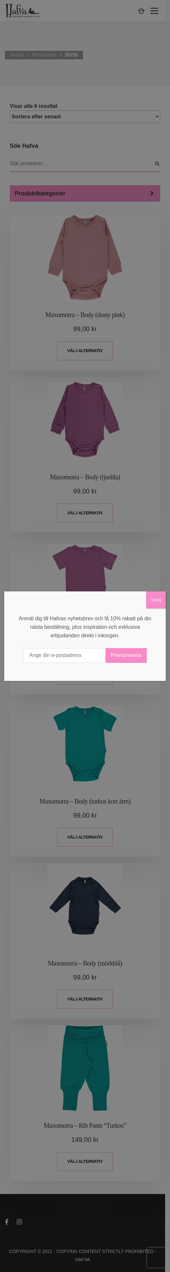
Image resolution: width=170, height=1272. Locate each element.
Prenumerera (126, 655)
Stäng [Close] (156, 600)
